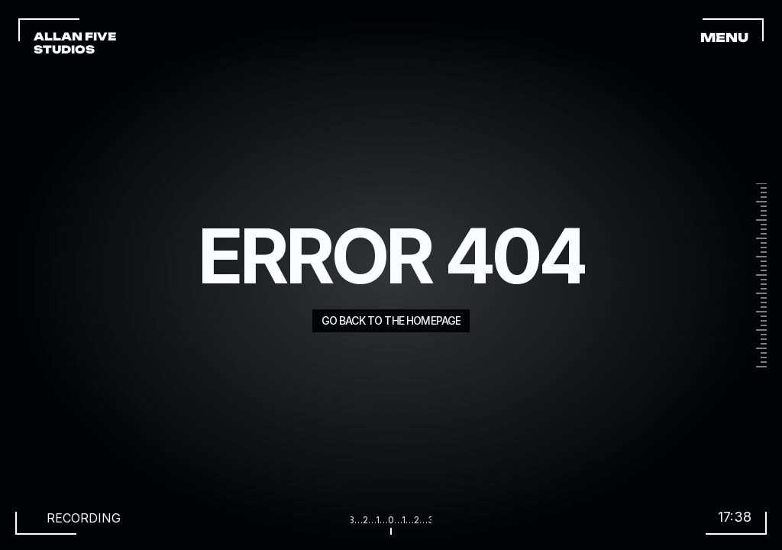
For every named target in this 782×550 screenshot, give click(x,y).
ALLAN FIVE (76, 36)
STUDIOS (64, 49)
